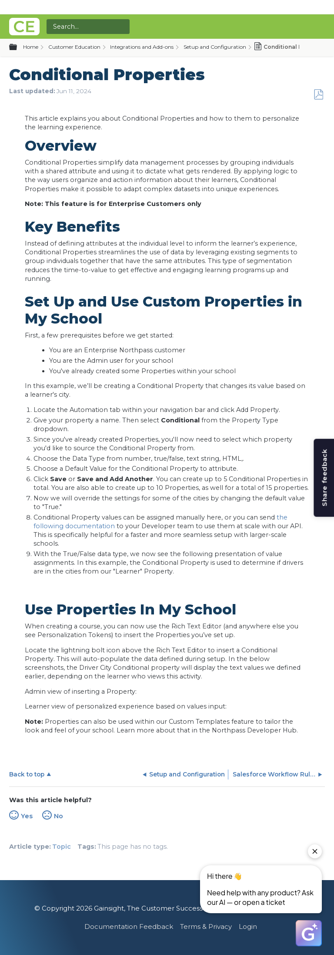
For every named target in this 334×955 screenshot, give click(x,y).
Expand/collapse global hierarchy (18, 47)
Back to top (26, 774)
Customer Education (74, 47)
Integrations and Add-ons (142, 47)
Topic (61, 846)
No (58, 816)
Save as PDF (318, 94)
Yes (27, 816)
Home (30, 47)
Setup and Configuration (215, 47)
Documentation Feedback (128, 926)
